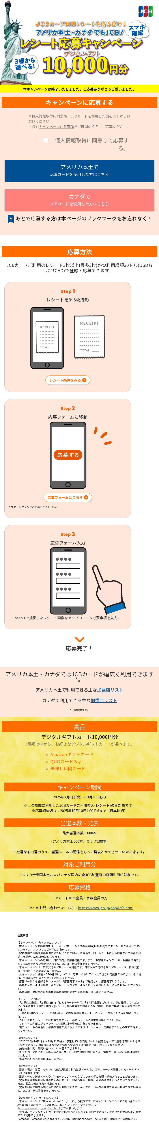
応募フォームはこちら (67, 497)
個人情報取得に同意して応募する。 (92, 144)
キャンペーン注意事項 (56, 126)
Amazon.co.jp (73, 1112)
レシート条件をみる (67, 380)
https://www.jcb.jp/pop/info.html (105, 907)
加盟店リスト (110, 689)
